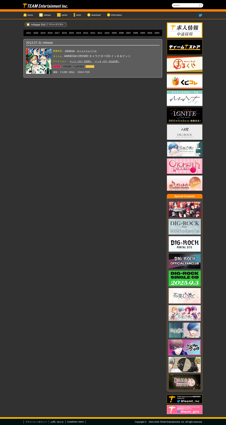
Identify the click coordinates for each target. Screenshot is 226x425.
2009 (114, 33)
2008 (121, 33)
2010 (107, 33)
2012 (92, 33)
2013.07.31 (34, 42)
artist (78, 15)
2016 (64, 33)
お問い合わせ (57, 422)
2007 (128, 33)
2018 (50, 33)
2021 (28, 33)
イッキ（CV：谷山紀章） (107, 61)
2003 (156, 33)
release (47, 15)
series (64, 15)
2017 (57, 33)
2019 (42, 33)
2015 (71, 33)
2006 (135, 33)
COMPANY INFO (75, 422)
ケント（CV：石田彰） (81, 61)
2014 (78, 33)
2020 (35, 33)
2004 (149, 33)
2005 (142, 33)
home (30, 15)
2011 (99, 33)
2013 (85, 33)
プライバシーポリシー (36, 422)
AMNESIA (70, 51)
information (116, 15)
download (96, 15)
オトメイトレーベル (87, 51)
